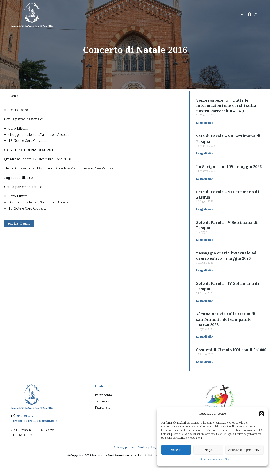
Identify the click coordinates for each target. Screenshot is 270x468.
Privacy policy (221, 459)
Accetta (176, 450)
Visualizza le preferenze (244, 450)
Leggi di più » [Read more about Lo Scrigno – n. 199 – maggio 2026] (204, 178)
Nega (208, 450)
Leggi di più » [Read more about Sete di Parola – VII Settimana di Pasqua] (204, 153)
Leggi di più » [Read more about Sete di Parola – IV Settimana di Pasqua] (204, 301)
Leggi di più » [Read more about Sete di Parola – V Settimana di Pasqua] (204, 240)
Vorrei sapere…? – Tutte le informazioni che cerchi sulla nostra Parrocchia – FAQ (226, 105)
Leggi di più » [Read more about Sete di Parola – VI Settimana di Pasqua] (204, 209)
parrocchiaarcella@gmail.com (34, 421)
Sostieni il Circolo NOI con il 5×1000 (231, 349)
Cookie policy (147, 447)
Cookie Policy (203, 459)
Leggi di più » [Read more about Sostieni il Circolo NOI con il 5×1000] (204, 362)
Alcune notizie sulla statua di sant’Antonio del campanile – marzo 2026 (225, 319)
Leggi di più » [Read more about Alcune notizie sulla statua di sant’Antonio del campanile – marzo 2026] (204, 336)
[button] (261, 414)
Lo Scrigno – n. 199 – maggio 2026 (229, 166)
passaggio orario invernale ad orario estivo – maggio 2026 (226, 255)
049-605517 (25, 416)
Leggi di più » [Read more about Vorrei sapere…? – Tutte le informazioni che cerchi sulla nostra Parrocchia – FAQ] (204, 123)
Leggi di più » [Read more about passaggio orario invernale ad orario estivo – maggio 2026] (204, 270)
